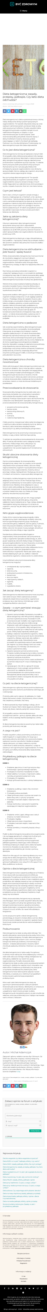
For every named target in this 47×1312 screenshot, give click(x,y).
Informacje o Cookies (23, 1258)
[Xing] (41, 1288)
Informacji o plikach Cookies (22, 1248)
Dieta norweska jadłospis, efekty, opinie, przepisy (20, 1201)
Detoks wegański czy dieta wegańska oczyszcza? (20, 1158)
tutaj (18, 1071)
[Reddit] (37, 1288)
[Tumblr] (25, 1288)
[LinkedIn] (13, 1288)
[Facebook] (4, 1288)
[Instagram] (8, 1288)
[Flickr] (23, 1293)
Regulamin (23, 1263)
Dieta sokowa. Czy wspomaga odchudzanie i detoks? (22, 1190)
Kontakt (23, 1281)
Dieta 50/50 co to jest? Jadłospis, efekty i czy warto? (21, 1161)
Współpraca (23, 1279)
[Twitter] (33, 1288)
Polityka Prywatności (23, 1261)
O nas (23, 1276)
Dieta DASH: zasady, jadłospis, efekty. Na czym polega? (22, 1164)
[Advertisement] (23, 26)
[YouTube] (21, 1288)
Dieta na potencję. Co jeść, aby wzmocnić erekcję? (21, 1177)
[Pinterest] (17, 1288)
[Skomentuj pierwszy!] (23, 1116)
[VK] (29, 1288)
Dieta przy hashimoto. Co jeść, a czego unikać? (19, 1183)
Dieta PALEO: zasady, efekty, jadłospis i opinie (19, 1180)
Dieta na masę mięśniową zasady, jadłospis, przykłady (21, 1193)
